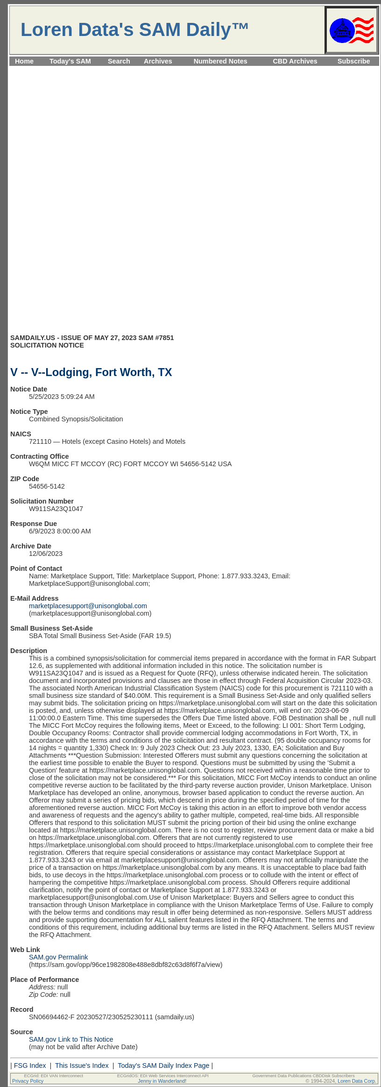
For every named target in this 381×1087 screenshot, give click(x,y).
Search (119, 61)
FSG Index (30, 1065)
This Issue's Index (82, 1065)
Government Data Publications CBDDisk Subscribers (303, 1075)
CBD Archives (295, 61)
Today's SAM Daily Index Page (163, 1065)
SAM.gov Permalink (58, 957)
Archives (158, 61)
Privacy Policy (27, 1081)
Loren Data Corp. (357, 1081)
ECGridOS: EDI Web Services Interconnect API (163, 1075)
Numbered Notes (220, 61)
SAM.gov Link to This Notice (71, 1039)
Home (24, 61)
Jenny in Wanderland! (162, 1081)
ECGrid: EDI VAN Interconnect (54, 1075)
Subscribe (354, 61)
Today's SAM (70, 61)
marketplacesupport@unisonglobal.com (88, 606)
